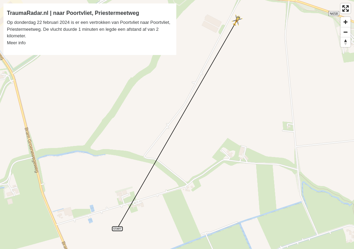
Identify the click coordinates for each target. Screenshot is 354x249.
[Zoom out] (346, 32)
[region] (177, 124)
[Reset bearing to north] (346, 42)
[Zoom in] (346, 22)
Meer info (16, 42)
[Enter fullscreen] (346, 8)
